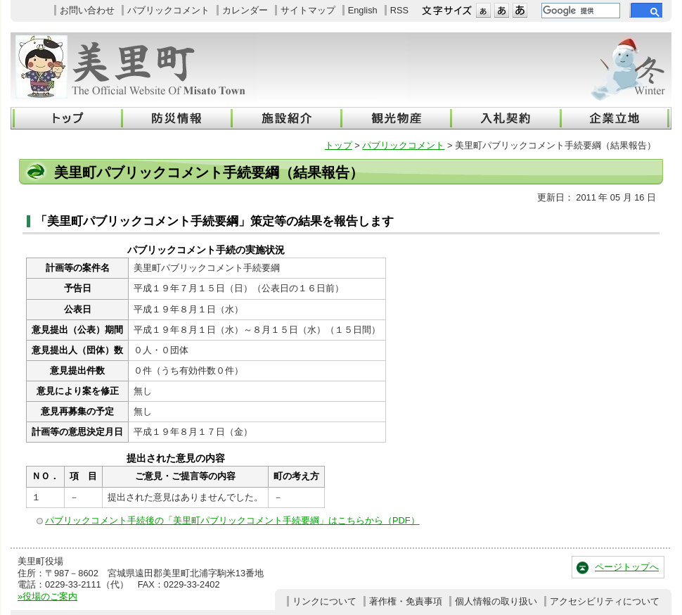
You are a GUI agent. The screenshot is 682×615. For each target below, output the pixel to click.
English (363, 10)
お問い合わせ (87, 10)
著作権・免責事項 (405, 601)
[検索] (579, 10)
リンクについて (324, 601)
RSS (399, 10)
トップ (338, 145)
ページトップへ (627, 567)
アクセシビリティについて (605, 601)
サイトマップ (308, 10)
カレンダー (245, 10)
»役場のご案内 (47, 596)
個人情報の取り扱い (496, 601)
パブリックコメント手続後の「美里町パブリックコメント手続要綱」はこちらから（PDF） (232, 520)
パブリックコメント (168, 10)
